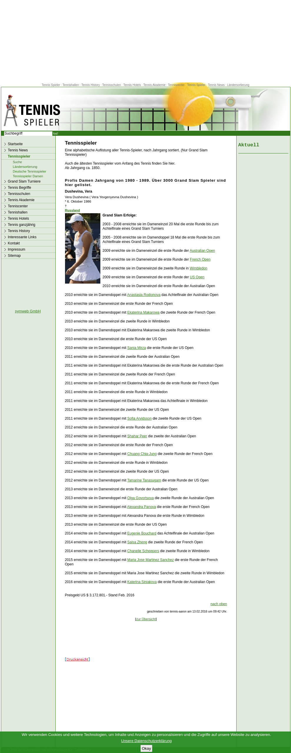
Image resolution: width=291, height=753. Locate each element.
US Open (197, 277)
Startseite (15, 144)
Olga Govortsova (140, 498)
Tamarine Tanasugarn (144, 480)
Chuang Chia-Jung (142, 454)
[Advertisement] (145, 41)
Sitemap (14, 256)
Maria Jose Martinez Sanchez (150, 560)
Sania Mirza (136, 348)
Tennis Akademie (154, 85)
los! (55, 133)
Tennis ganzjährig (21, 225)
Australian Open (202, 251)
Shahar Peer (137, 436)
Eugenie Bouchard (142, 533)
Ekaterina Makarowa (143, 312)
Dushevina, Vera (78, 191)
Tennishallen (71, 85)
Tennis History (90, 85)
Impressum (16, 249)
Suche (17, 162)
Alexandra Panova (141, 507)
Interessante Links (22, 237)
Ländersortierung (238, 85)
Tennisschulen (111, 85)
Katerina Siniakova (142, 582)
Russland (72, 210)
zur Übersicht (146, 619)
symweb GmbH (28, 311)
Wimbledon (198, 268)
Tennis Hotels (132, 85)
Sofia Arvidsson (139, 418)
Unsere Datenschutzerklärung (146, 741)
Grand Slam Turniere (24, 181)
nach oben (218, 604)
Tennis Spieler (51, 85)
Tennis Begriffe (19, 188)
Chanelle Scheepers (143, 551)
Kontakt (14, 243)
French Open (200, 259)
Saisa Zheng (137, 542)
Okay (146, 748)
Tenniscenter (176, 85)
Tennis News (216, 85)
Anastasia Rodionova (143, 295)
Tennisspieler (19, 156)
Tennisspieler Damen (28, 176)
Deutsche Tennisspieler (29, 171)
